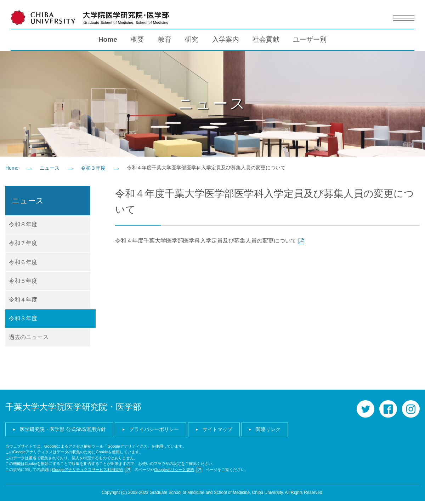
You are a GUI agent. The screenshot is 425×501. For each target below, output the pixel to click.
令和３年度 (93, 167)
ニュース (50, 167)
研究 (191, 39)
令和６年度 (23, 262)
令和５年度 (23, 281)
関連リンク (268, 429)
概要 (137, 39)
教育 (164, 39)
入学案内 (225, 39)
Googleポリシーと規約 (174, 469)
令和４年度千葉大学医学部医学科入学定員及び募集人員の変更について (205, 240)
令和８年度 (23, 224)
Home (107, 39)
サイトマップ (217, 429)
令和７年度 (23, 243)
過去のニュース (29, 337)
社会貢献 (266, 39)
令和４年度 (23, 299)
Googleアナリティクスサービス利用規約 (87, 469)
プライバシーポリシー (154, 429)
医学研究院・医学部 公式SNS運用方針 (63, 429)
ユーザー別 (310, 39)
